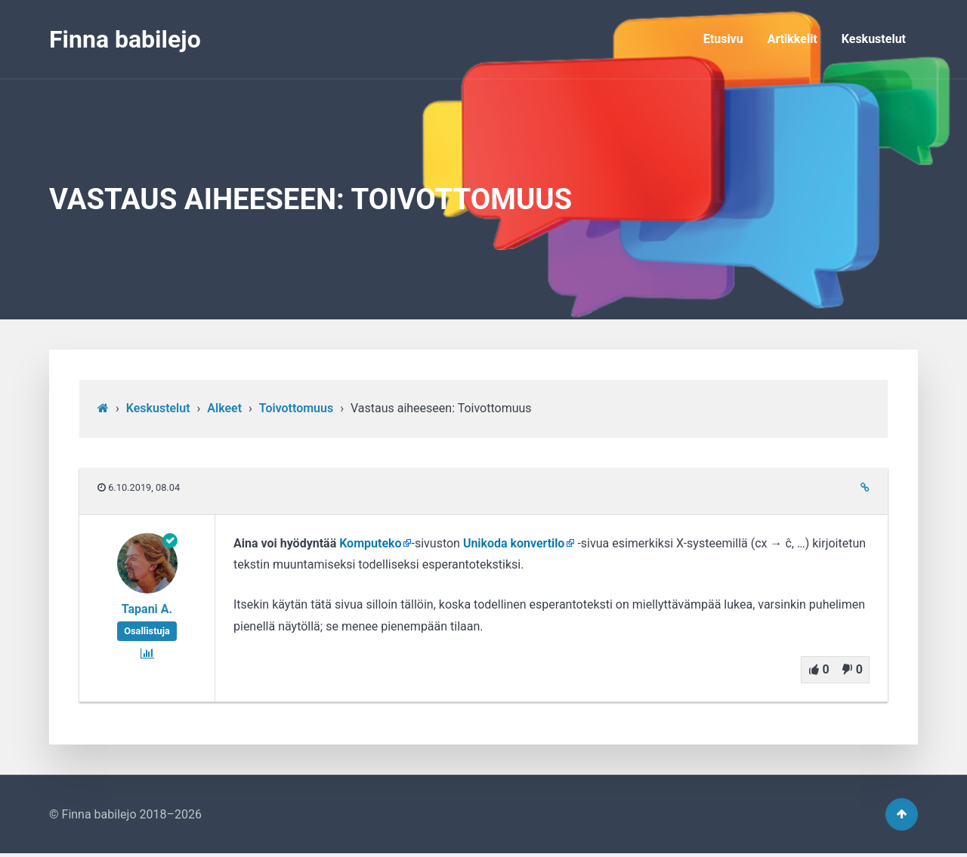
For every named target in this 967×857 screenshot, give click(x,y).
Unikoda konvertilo (514, 543)
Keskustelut (874, 39)
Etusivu (723, 39)
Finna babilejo (125, 39)
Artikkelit (792, 39)
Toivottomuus (296, 408)
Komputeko (370, 543)
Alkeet (224, 408)
